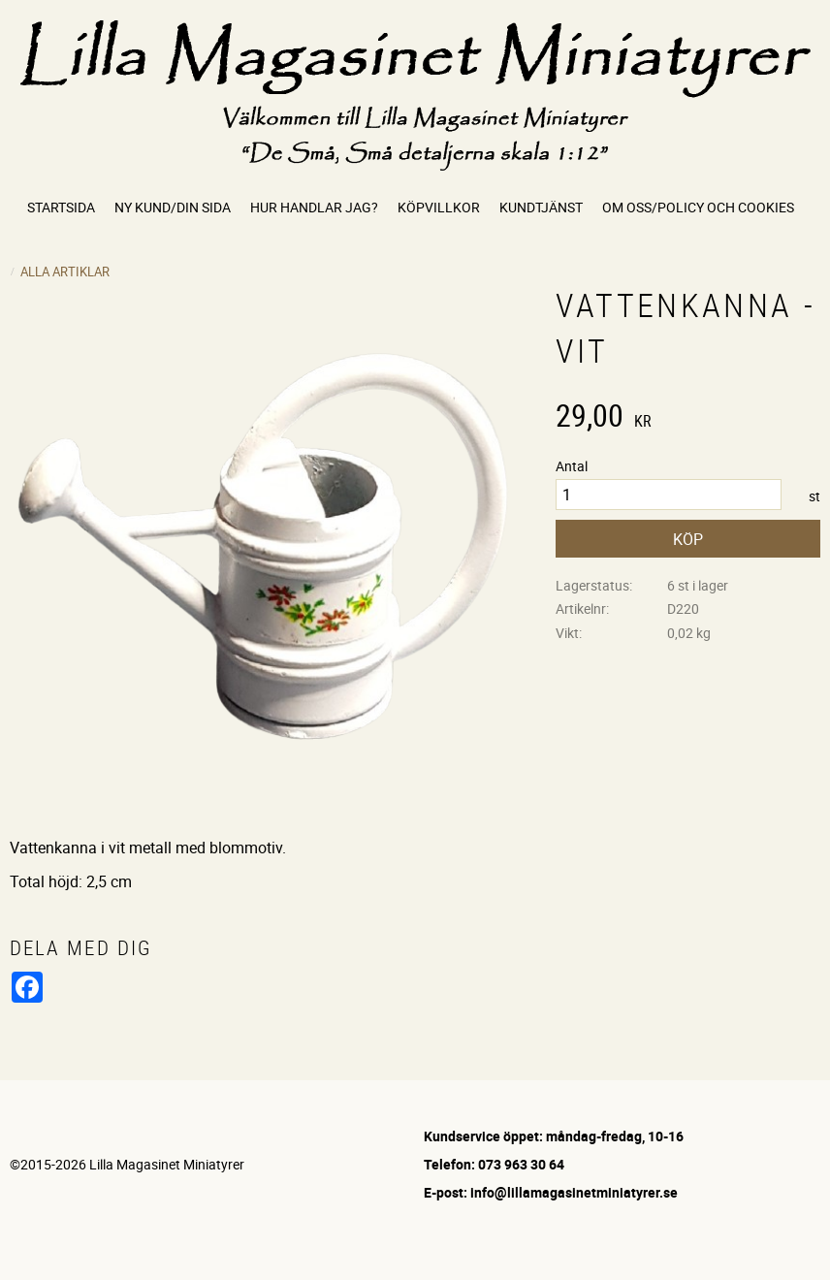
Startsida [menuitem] (61, 207)
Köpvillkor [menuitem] (439, 207)
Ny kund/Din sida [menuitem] (172, 207)
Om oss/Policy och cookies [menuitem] (698, 207)
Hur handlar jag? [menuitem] (314, 207)
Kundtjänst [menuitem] (541, 207)
